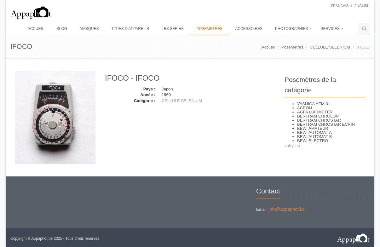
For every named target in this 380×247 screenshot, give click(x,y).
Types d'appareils (130, 28)
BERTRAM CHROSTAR (319, 120)
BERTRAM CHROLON (318, 116)
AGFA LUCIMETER (315, 112)
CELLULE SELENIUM (330, 47)
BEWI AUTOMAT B (314, 136)
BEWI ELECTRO (312, 140)
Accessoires (248, 28)
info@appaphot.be (287, 209)
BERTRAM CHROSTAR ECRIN (326, 124)
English (362, 6)
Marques (89, 28)
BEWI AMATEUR (312, 128)
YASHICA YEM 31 (313, 103)
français (339, 6)
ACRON (304, 108)
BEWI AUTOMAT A (314, 132)
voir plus (292, 145)
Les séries (173, 28)
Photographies (291, 28)
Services (330, 28)
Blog (61, 28)
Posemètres (209, 28)
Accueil (35, 28)
